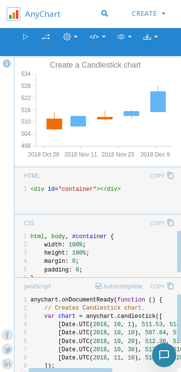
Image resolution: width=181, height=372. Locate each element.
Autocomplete (122, 286)
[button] (124, 42)
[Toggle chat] (164, 355)
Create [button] (149, 13)
